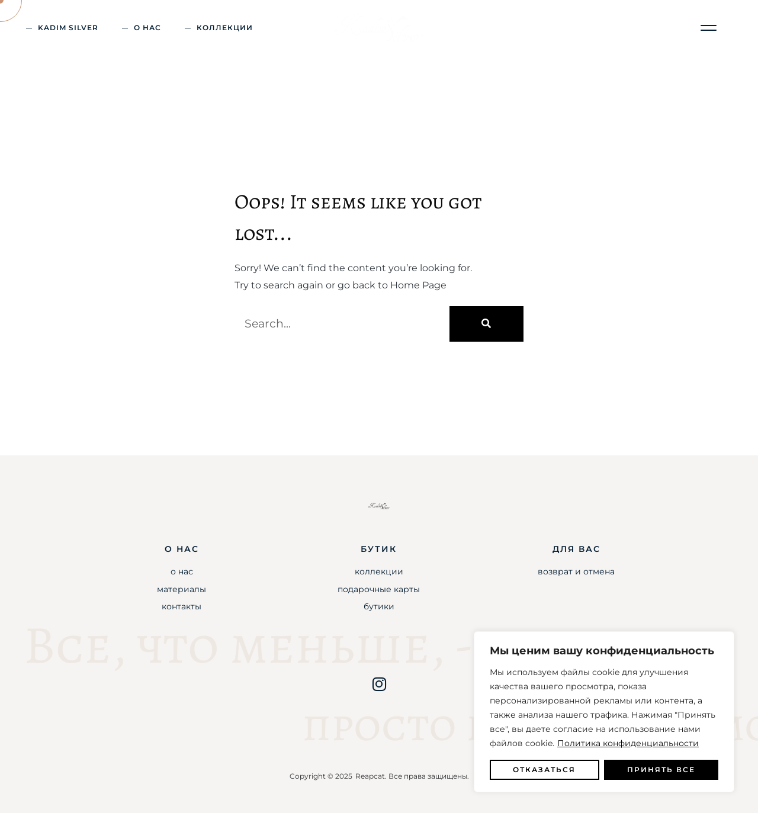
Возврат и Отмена (576, 574)
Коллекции (225, 27)
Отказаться (544, 769)
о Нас (147, 27)
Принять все (661, 769)
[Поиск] (486, 327)
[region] (604, 711)
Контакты (181, 609)
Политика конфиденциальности (628, 743)
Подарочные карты (379, 592)
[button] (709, 28)
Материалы (181, 592)
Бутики (379, 609)
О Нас (182, 574)
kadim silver (68, 27)
